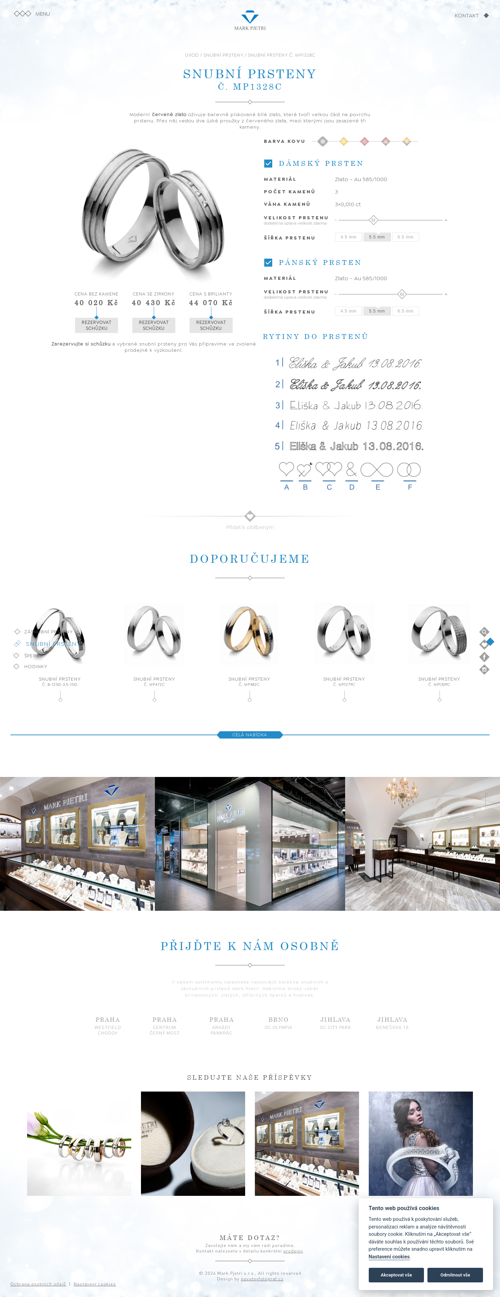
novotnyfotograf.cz (262, 1278)
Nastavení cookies (389, 1257)
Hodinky (36, 666)
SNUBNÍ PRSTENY (223, 55)
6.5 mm (406, 237)
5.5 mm (377, 237)
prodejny (293, 1251)
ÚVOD (192, 55)
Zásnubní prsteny (48, 632)
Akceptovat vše (396, 1275)
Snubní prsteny (53, 644)
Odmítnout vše (455, 1275)
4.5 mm (349, 237)
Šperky (33, 655)
